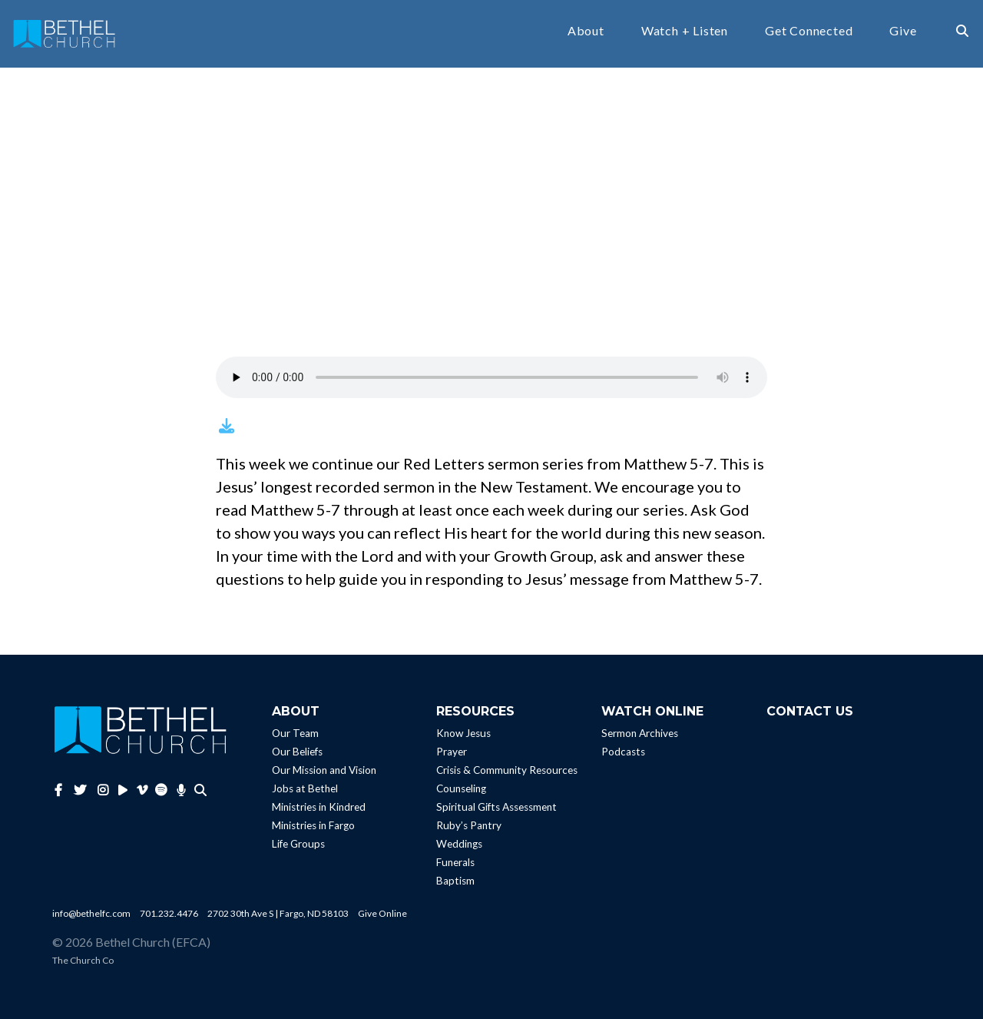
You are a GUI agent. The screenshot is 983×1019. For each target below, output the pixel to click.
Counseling (461, 788)
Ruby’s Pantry (468, 825)
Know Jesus (463, 733)
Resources (475, 711)
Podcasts (623, 751)
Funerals (455, 862)
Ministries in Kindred (319, 807)
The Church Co (83, 960)
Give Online (382, 913)
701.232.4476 (169, 913)
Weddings (459, 844)
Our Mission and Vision (324, 770)
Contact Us (809, 711)
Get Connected (808, 31)
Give (902, 31)
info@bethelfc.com (91, 913)
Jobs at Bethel (305, 788)
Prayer (451, 751)
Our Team (295, 733)
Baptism (455, 881)
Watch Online (652, 711)
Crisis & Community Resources (507, 770)
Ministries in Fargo (313, 825)
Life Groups (298, 844)
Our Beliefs (297, 751)
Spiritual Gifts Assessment (496, 807)
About (586, 31)
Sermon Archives (639, 733)
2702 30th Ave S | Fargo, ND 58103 (278, 913)
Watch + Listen (684, 31)
